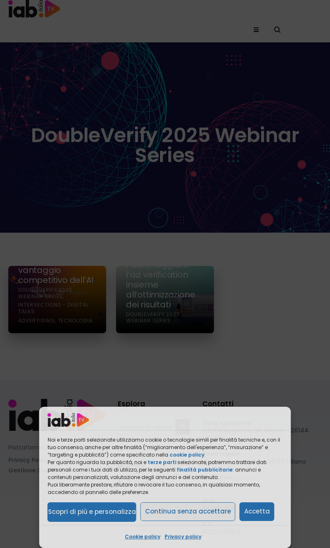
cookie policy (187, 454)
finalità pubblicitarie (205, 469)
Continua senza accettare (188, 511)
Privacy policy (183, 536)
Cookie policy (142, 536)
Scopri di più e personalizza (92, 511)
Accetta (257, 511)
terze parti (162, 462)
